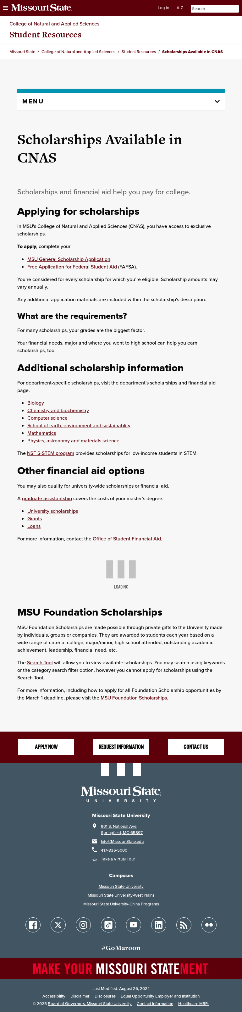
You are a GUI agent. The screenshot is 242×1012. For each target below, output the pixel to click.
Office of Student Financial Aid (127, 538)
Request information (121, 747)
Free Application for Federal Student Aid (72, 266)
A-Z (180, 8)
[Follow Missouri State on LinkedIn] (158, 924)
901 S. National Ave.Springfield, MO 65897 (122, 829)
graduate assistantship (47, 498)
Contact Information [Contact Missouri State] (155, 1004)
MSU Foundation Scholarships (134, 697)
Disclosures (105, 996)
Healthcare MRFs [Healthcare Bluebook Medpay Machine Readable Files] (193, 1004)
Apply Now (46, 747)
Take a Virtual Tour (118, 859)
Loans (34, 526)
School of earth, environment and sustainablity (78, 425)
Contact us (196, 747)
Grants (34, 518)
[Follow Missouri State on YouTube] (133, 924)
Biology (35, 402)
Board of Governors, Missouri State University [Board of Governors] (90, 1004)
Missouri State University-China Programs (121, 904)
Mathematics (41, 432)
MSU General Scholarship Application (68, 259)
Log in (163, 8)
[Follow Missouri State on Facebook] (33, 924)
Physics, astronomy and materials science (73, 440)
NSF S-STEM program (50, 453)
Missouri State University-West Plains (121, 895)
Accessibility (53, 996)
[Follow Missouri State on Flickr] (209, 924)
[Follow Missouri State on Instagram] (83, 924)
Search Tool (40, 662)
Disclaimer (80, 996)
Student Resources (45, 34)
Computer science (47, 417)
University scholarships (52, 510)
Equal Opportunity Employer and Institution (160, 996)
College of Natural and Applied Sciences (54, 23)
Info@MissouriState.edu (122, 841)
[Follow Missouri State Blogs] (183, 924)
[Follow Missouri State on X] (58, 924)
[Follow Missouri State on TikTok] (108, 924)
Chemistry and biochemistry (58, 410)
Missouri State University (121, 886)
